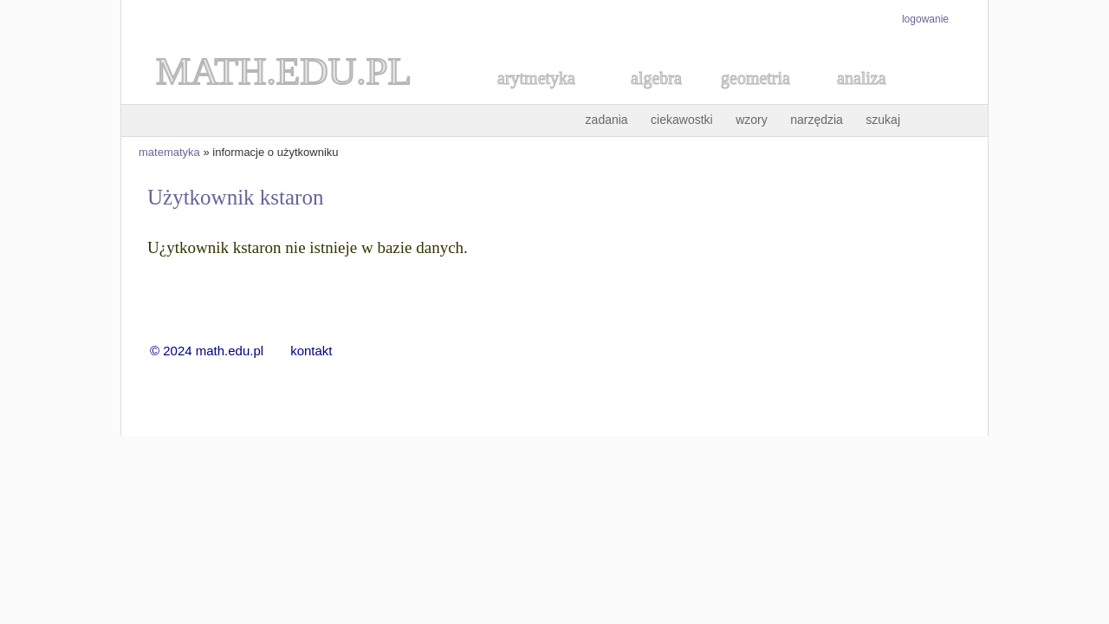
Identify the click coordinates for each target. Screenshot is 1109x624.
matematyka (169, 152)
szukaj (883, 120)
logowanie (925, 19)
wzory (752, 120)
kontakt (311, 350)
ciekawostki (682, 120)
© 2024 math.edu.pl (217, 350)
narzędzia (816, 120)
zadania (607, 120)
